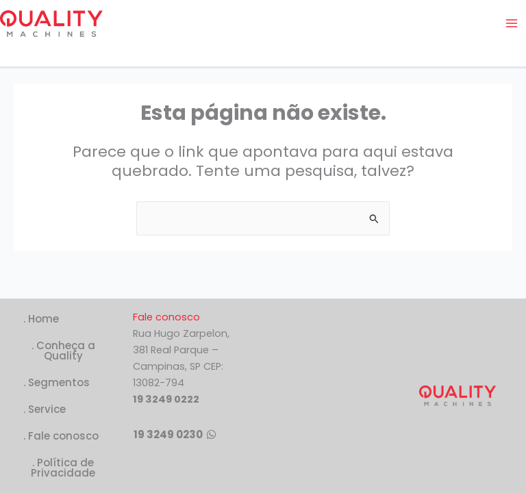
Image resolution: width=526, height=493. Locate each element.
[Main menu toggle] (511, 23)
